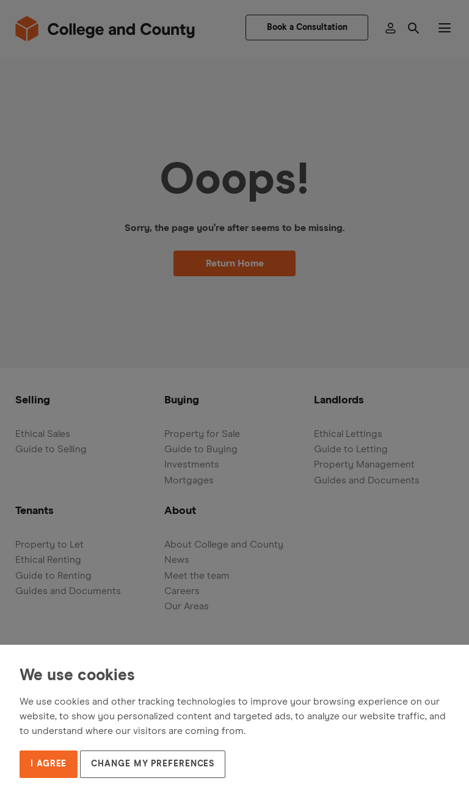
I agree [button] (49, 764)
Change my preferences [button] (152, 764)
